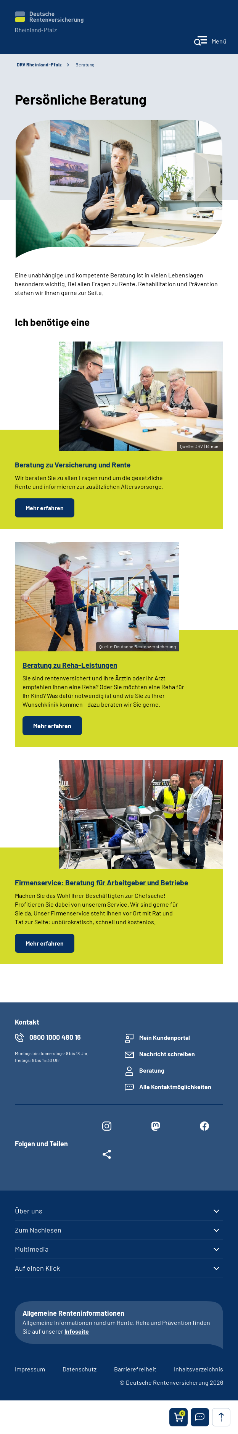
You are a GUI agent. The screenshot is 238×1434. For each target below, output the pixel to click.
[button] (200, 1417)
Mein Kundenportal (164, 1037)
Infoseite (76, 1331)
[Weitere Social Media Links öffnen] (106, 1156)
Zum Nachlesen (38, 1229)
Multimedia (31, 1248)
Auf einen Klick (37, 1268)
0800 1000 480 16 (55, 1037)
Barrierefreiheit (135, 1369)
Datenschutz (79, 1369)
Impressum (30, 1369)
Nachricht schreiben (167, 1053)
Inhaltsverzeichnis (198, 1369)
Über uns (28, 1210)
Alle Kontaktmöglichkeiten (175, 1086)
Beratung (85, 64)
